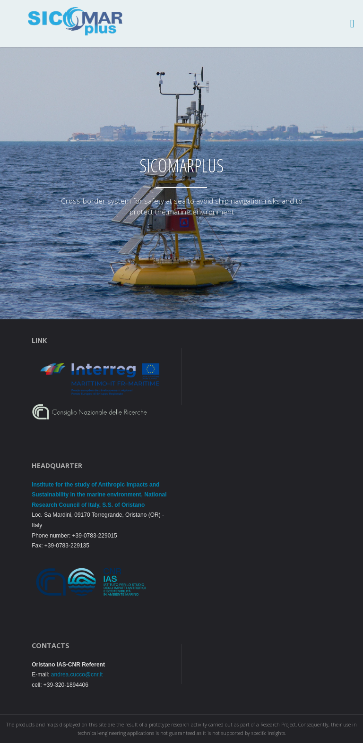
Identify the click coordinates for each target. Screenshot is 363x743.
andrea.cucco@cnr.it (77, 674)
